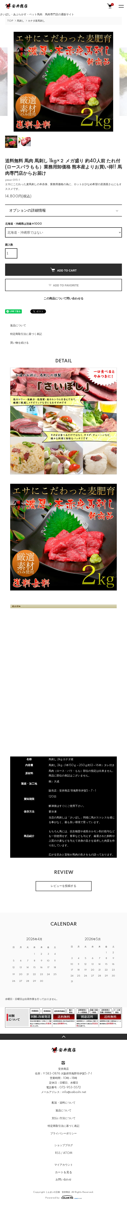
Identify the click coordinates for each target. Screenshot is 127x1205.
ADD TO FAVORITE (63, 285)
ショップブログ (63, 1145)
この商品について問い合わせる (63, 298)
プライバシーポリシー (63, 1133)
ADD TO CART (63, 270)
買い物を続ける (19, 342)
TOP (10, 21)
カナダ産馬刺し (36, 21)
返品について (18, 325)
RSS (57, 1153)
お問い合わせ (63, 1179)
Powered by (63, 1197)
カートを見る (63, 1172)
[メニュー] (121, 6)
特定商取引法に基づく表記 (26, 334)
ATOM (67, 1153)
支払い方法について (64, 1118)
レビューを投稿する (63, 886)
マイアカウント (63, 1164)
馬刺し (20, 21)
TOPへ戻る (63, 1037)
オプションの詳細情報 (27, 210)
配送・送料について (64, 1102)
